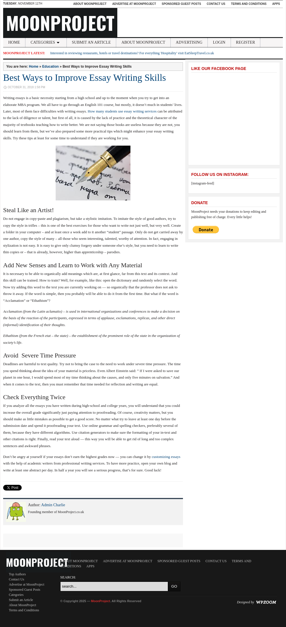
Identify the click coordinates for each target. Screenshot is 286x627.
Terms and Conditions (249, 3)
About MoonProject (89, 3)
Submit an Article (91, 42)
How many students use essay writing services (122, 111)
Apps (276, 3)
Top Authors (17, 574)
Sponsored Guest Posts (181, 3)
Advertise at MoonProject (134, 3)
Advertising (189, 42)
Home (14, 42)
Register (245, 42)
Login (219, 42)
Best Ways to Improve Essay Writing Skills (84, 78)
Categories (46, 42)
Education (50, 67)
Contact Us (216, 3)
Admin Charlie (53, 505)
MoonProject (60, 22)
